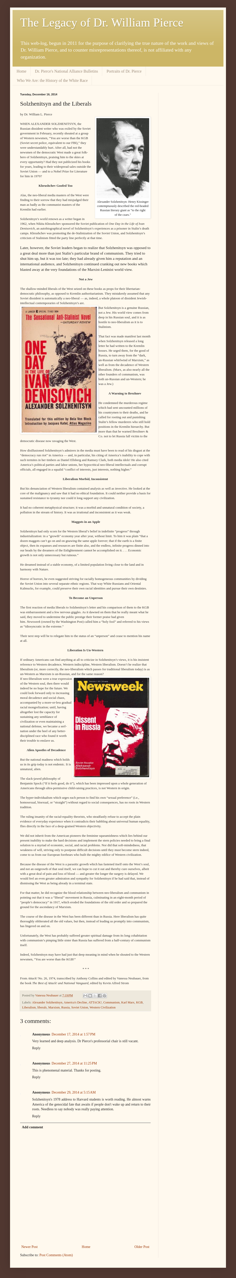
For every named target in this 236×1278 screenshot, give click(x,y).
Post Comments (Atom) (56, 1255)
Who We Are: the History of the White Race (52, 80)
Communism (111, 1002)
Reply (36, 1048)
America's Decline (75, 1002)
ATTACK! (95, 1002)
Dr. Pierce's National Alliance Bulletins (66, 71)
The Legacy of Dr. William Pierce (101, 22)
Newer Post (29, 1247)
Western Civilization (103, 1007)
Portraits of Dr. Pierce (124, 71)
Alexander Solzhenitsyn (47, 1002)
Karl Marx (128, 1002)
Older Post (142, 1247)
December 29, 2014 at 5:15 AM (74, 1092)
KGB (139, 1002)
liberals (42, 1007)
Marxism (54, 1007)
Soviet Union (79, 1007)
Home (21, 71)
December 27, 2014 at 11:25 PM (74, 1063)
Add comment (32, 1127)
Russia (65, 1007)
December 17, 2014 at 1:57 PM (73, 1034)
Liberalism (29, 1007)
